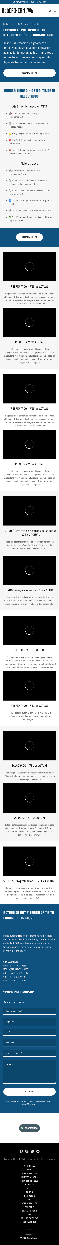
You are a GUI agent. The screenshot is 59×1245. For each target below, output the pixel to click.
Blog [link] (29, 1169)
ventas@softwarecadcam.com (18, 991)
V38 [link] (29, 1214)
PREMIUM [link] (29, 1207)
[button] (55, 11)
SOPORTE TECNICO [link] (29, 1181)
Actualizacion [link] (29, 1203)
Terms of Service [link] (27, 1104)
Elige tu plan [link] (29, 1210)
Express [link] (29, 1184)
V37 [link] (29, 1199)
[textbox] (29, 1011)
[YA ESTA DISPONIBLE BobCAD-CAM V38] (29, 2)
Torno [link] (29, 1192)
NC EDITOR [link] (29, 1195)
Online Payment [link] (29, 1218)
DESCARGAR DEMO (29, 73)
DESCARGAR (30, 1092)
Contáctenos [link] (29, 1222)
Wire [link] (29, 1188)
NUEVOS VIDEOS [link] (29, 1177)
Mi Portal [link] (29, 1166)
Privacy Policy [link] (46, 1101)
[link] (17, 11)
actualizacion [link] (29, 1173)
